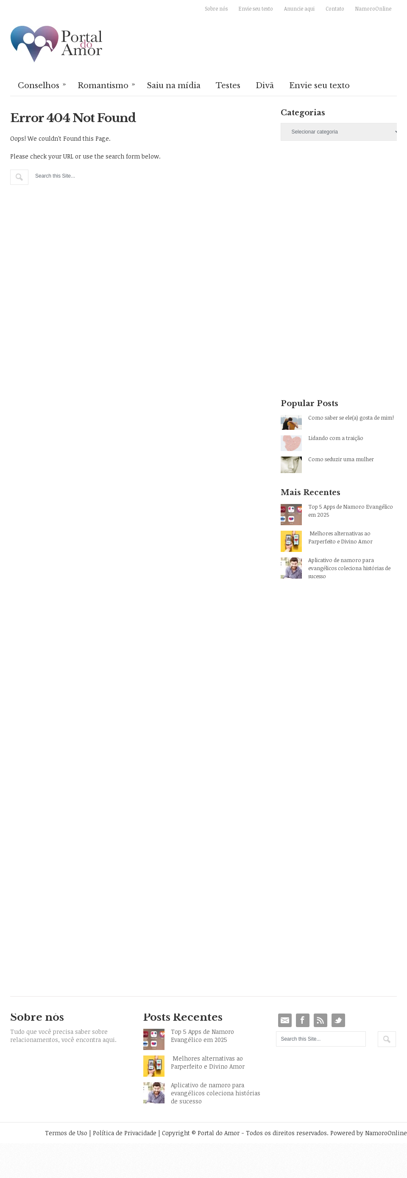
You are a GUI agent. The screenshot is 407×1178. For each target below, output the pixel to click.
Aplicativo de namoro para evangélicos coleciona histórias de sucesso (349, 568)
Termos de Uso (66, 1133)
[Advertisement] (326, 211)
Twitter (338, 1020)
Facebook (302, 1020)
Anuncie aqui (299, 8)
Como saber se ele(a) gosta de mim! (351, 417)
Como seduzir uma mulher (341, 459)
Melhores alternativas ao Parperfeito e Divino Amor (340, 537)
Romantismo (107, 84)
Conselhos (42, 84)
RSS (320, 1020)
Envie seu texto (256, 8)
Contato (335, 8)
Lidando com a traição (335, 438)
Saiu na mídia (174, 85)
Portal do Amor (56, 44)
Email (285, 1020)
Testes (228, 85)
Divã (265, 85)
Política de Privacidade (124, 1133)
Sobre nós (216, 8)
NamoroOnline (373, 8)
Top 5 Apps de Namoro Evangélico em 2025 (350, 510)
